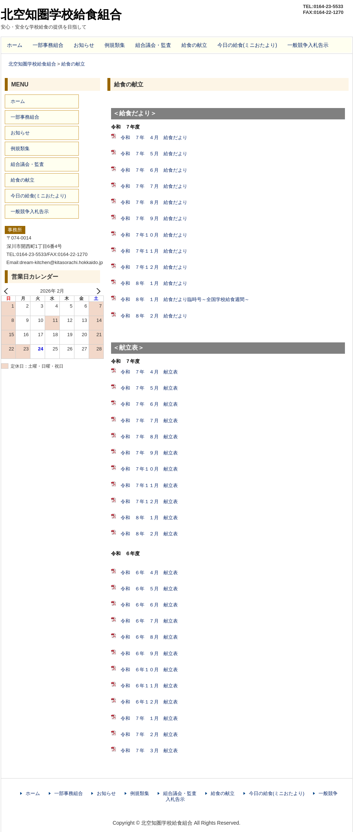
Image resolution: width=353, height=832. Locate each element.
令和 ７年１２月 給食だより (154, 267)
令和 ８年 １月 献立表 (149, 517)
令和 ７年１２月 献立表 (149, 501)
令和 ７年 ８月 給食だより (154, 202)
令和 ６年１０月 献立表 (149, 669)
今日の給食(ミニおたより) (247, 45)
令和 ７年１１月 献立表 (149, 485)
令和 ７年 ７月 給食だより (154, 186)
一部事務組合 (48, 45)
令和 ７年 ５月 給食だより (154, 153)
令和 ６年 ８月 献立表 (149, 637)
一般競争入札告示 (307, 45)
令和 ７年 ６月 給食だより (154, 170)
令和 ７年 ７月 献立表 (149, 420)
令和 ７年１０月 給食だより (154, 235)
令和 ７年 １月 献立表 (149, 718)
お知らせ (84, 45)
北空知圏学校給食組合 (61, 14)
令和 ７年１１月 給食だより (154, 251)
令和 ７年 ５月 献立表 (149, 388)
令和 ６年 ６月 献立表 (149, 605)
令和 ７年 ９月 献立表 (149, 453)
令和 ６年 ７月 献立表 (149, 621)
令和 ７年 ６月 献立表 (149, 404)
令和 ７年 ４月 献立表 (149, 372)
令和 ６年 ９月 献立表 (149, 653)
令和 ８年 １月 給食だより (154, 283)
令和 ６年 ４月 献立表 (149, 572)
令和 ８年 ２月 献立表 (149, 533)
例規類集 (114, 45)
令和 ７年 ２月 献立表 (149, 734)
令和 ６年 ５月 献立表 (149, 588)
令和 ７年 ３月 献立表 (149, 750)
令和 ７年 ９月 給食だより (154, 218)
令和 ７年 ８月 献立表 (149, 436)
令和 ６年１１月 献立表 (149, 685)
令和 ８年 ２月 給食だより (154, 316)
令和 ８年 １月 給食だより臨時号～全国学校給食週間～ (185, 299)
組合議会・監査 (153, 45)
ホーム (14, 45)
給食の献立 (194, 45)
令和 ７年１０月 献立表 (149, 469)
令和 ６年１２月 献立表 (149, 702)
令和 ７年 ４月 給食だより (154, 137)
